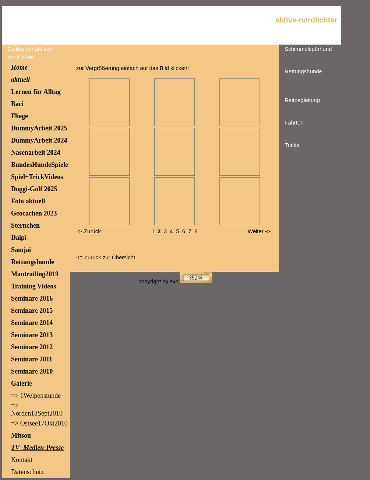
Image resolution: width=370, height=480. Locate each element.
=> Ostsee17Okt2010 (39, 423)
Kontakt (21, 459)
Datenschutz (27, 472)
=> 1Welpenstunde (36, 395)
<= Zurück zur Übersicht (105, 257)
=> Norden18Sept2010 (37, 409)
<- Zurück (89, 231)
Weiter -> (259, 231)
